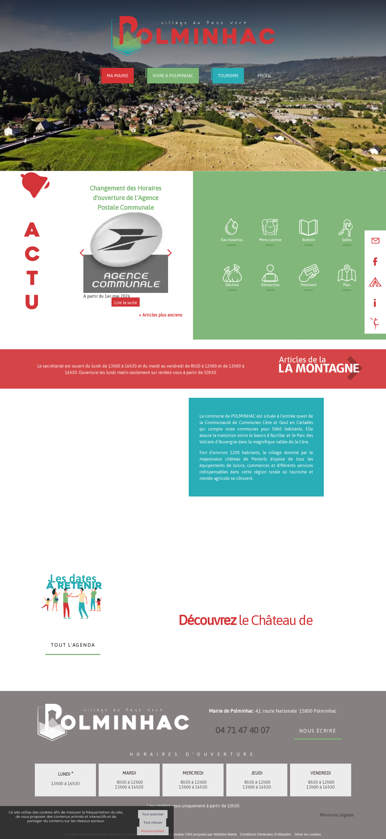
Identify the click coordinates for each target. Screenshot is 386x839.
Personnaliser (153, 831)
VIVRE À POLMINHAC (173, 75)
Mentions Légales (337, 814)
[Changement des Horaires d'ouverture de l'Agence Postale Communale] (125, 252)
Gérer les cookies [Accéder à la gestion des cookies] (307, 834)
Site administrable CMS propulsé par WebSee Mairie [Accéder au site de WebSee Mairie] (197, 834)
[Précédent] (82, 253)
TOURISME (228, 75)
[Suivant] (170, 253)
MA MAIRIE (117, 75)
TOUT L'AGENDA (73, 644)
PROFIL (264, 75)
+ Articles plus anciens (160, 314)
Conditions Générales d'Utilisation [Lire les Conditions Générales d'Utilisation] (265, 834)
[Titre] (232, 232)
